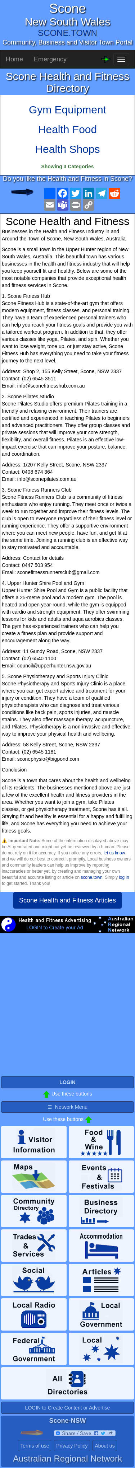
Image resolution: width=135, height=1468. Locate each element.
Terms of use (34, 1446)
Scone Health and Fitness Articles (67, 900)
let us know (114, 852)
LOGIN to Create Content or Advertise (67, 1408)
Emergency (50, 59)
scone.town (91, 877)
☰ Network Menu (67, 1107)
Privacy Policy (71, 1446)
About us (104, 1446)
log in (124, 877)
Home (14, 59)
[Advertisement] (67, 1008)
